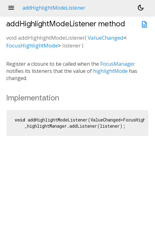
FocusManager (117, 63)
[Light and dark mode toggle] (141, 8)
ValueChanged (106, 37)
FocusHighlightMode (32, 45)
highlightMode (110, 71)
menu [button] (11, 7)
